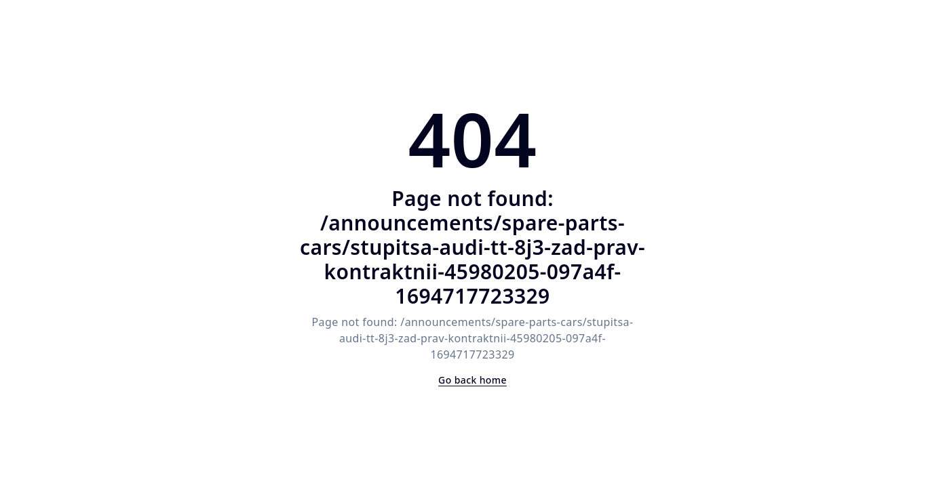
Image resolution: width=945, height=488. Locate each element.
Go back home (472, 379)
